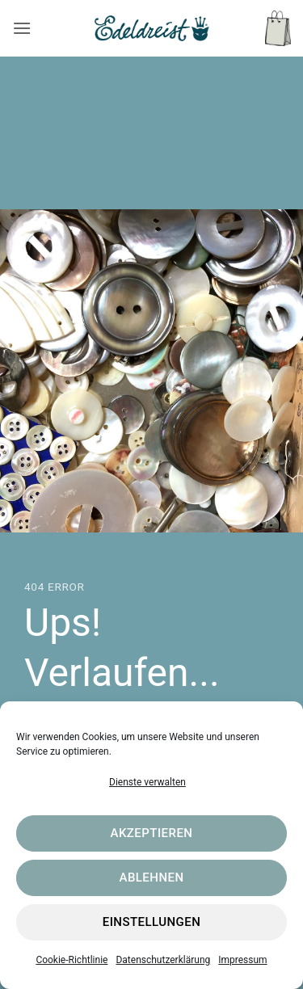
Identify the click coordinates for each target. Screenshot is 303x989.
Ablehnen (152, 877)
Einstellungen (152, 922)
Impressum (242, 960)
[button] (22, 28)
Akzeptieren (152, 833)
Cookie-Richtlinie (71, 960)
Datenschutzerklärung (163, 960)
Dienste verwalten (147, 782)
